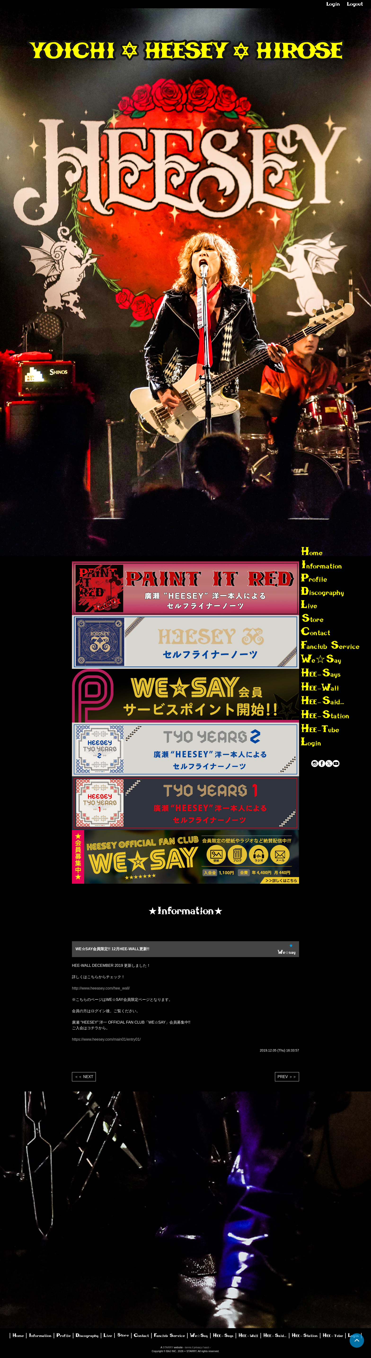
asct (206, 1347)
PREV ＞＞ (287, 1077)
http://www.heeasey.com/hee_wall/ (101, 988)
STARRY (168, 1347)
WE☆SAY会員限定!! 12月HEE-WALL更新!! (112, 949)
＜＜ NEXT (84, 1077)
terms (188, 1347)
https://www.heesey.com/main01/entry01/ (106, 1039)
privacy (198, 1347)
